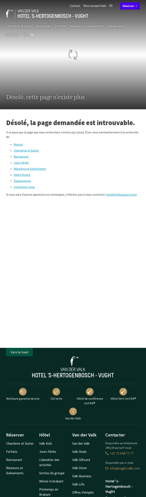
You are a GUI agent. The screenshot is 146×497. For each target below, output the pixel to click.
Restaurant (44, 26)
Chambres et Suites (26, 150)
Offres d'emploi (83, 492)
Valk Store (79, 468)
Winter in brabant (51, 481)
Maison (18, 144)
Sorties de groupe (51, 473)
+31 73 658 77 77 (119, 453)
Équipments (116, 26)
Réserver (130, 6)
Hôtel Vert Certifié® (123, 394)
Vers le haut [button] (19, 352)
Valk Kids (45, 443)
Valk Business (81, 476)
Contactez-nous (24, 187)
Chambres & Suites (19, 26)
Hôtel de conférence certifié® (90, 396)
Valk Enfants (22, 175)
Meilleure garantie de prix (22, 394)
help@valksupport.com (121, 194)
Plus (28, 34)
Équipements (22, 181)
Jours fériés (21, 163)
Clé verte (56, 394)
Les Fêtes (13, 34)
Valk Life (78, 484)
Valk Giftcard (81, 460)
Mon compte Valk (94, 6)
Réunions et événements (87, 26)
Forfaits (60, 26)
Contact (75, 6)
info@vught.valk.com (122, 468)
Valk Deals (79, 451)
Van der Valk (73, 414)
